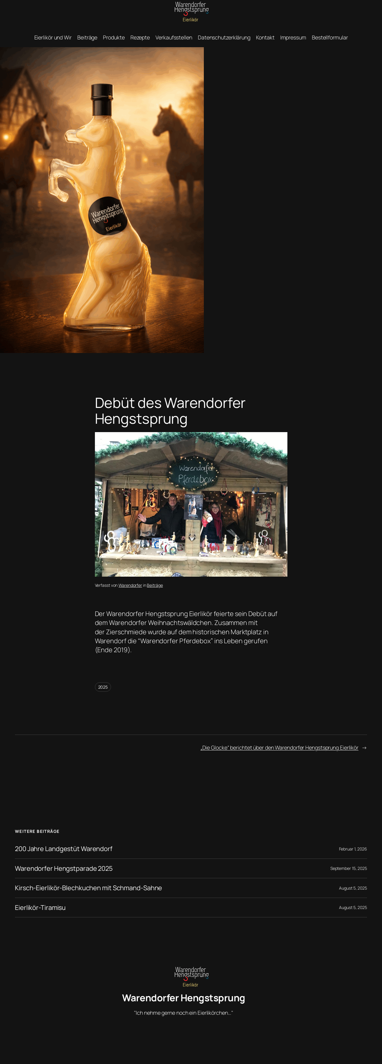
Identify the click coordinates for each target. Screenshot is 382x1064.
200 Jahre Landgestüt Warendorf (64, 848)
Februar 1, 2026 (353, 849)
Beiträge (155, 585)
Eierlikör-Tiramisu (40, 907)
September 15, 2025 (348, 868)
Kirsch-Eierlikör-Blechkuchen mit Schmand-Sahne (88, 887)
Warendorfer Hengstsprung (183, 997)
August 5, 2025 (353, 888)
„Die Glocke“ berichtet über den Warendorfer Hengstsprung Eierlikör (279, 747)
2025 (103, 687)
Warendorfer (130, 585)
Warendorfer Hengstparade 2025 (64, 868)
